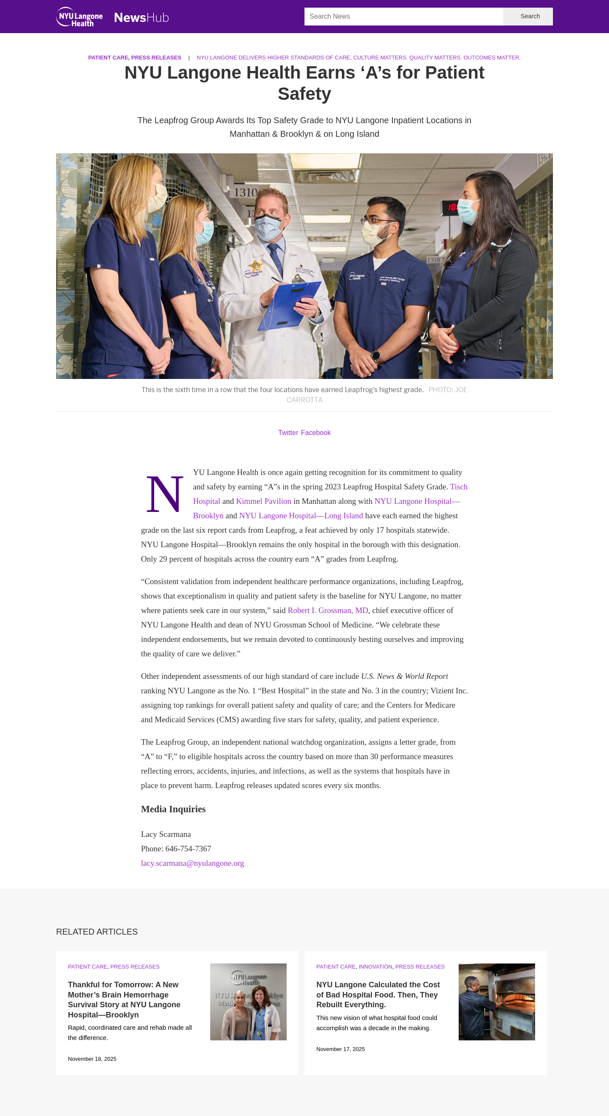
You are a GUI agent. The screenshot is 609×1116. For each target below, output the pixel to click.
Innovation (375, 966)
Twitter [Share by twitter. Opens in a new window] (288, 432)
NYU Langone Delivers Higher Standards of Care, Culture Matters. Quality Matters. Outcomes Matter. (359, 57)
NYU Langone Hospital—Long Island (301, 515)
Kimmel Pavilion (263, 501)
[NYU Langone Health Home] (79, 18)
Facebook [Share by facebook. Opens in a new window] (316, 432)
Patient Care (108, 57)
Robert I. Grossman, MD (328, 610)
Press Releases (156, 57)
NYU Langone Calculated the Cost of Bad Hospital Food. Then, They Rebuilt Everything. (378, 994)
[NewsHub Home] (142, 17)
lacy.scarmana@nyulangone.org (192, 863)
